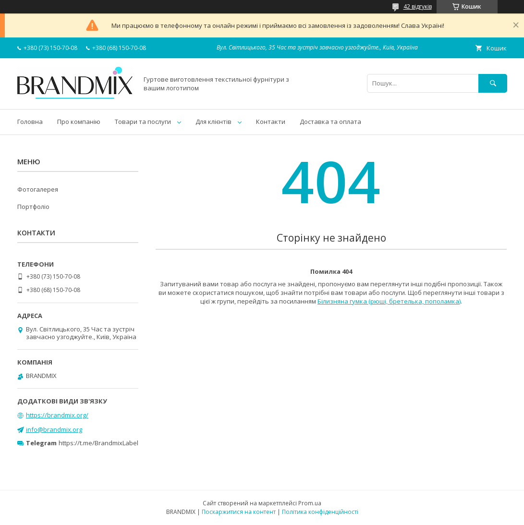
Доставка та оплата (330, 121)
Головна (30, 121)
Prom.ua (309, 503)
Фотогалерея (37, 189)
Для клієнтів (213, 121)
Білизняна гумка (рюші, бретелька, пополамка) (389, 301)
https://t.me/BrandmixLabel (98, 443)
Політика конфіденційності (320, 512)
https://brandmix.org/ (57, 415)
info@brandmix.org (54, 429)
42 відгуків (417, 6)
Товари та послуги (143, 121)
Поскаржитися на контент (239, 512)
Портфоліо (33, 206)
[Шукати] (492, 83)
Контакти (270, 121)
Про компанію (78, 121)
